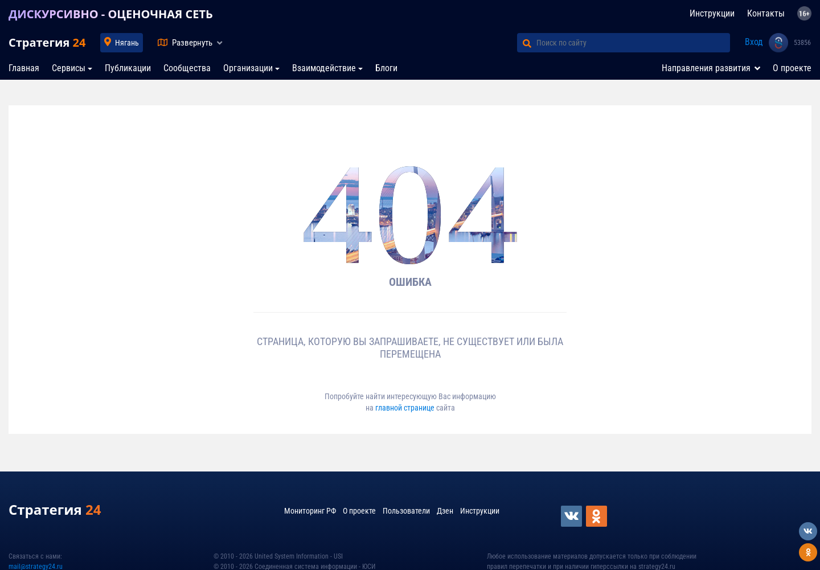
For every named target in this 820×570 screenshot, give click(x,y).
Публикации (128, 68)
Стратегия (47, 42)
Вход (754, 41)
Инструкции (712, 13)
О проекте (792, 68)
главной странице (405, 407)
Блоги (386, 68)
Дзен (445, 510)
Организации (248, 68)
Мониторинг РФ (310, 510)
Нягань (127, 42)
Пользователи (406, 510)
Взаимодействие (324, 68)
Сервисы (68, 68)
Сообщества (187, 68)
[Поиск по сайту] (633, 42)
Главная (24, 68)
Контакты (766, 13)
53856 (802, 43)
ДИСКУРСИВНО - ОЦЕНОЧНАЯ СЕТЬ (111, 14)
